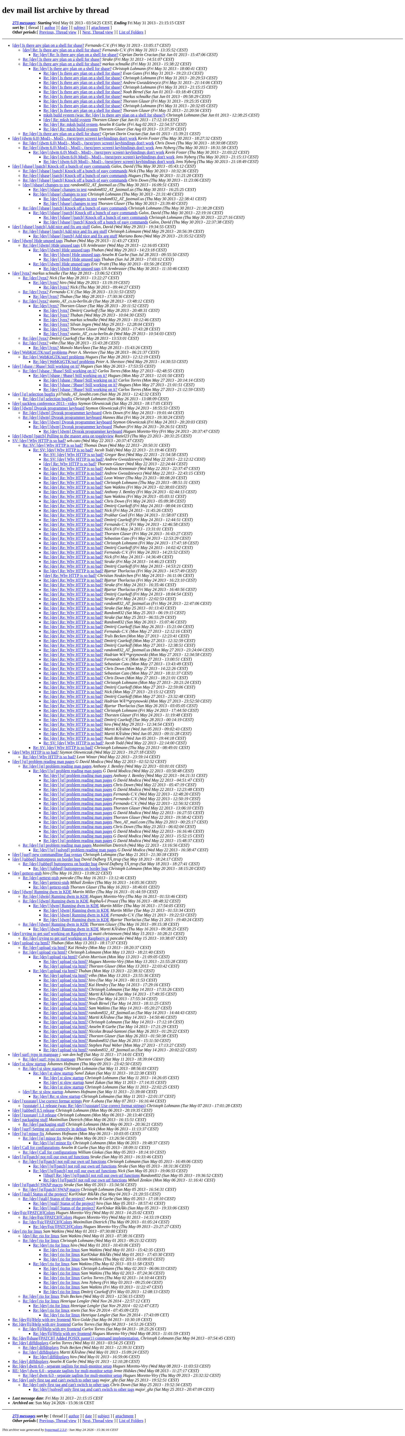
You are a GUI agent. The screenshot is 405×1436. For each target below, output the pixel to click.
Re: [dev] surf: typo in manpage (49, 1059)
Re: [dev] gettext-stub (41, 878)
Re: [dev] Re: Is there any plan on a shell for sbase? (75, 54)
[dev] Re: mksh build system (67, 120)
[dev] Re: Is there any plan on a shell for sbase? (62, 50)
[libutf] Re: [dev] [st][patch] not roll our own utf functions (91, 1175)
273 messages (23, 23)
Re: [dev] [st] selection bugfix (47, 399)
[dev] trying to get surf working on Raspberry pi (52, 933)
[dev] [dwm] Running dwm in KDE (42, 892)
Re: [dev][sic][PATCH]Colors (47, 1217)
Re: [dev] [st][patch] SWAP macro (51, 1189)
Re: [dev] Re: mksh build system (70, 124)
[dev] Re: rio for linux (41, 1236)
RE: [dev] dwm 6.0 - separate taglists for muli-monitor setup (62, 1371)
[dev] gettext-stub (27, 873)
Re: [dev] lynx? (36, 278)
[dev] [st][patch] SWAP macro (37, 1185)
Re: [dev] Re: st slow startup (56, 1096)
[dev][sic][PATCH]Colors (33, 1212)
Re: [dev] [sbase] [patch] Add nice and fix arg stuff (65, 231)
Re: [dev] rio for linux (41, 1240)
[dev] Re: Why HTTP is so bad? (69, 464)
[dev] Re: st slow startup (43, 1092)
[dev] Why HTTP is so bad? (35, 752)
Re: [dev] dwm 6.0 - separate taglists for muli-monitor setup (62, 1366)
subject (79, 27)
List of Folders (131, 32)
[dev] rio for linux (27, 1231)
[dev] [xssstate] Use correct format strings (47, 1101)
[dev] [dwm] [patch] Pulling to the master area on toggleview (63, 436)
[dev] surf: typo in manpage (35, 1054)
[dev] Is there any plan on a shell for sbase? (48, 45)
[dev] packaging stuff (30, 1119)
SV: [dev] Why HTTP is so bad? (39, 440)
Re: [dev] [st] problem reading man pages (57, 766)
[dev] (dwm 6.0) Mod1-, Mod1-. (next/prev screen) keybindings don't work (74, 138)
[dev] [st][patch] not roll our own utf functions (50, 1157)
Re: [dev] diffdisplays (30, 1343)
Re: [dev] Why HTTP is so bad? (49, 757)
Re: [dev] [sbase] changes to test (60, 189)
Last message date (27, 1398)
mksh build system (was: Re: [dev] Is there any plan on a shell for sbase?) (104, 115)
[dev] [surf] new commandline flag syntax (47, 854)
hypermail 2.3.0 (56, 1430)
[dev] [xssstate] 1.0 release (34, 1115)
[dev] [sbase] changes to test (46, 185)
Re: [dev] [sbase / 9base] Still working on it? (60, 371)
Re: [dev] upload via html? (45, 947)
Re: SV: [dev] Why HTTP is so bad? (53, 445)
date (64, 27)
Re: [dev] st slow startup (43, 1068)
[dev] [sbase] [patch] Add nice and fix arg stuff (51, 227)
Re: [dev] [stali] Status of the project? (54, 1198)
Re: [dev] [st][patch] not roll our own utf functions (64, 1161)
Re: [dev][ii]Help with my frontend (41, 1319)
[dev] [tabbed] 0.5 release (33, 1110)
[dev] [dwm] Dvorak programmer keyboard (48, 408)
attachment (100, 27)
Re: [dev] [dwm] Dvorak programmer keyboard (62, 413)
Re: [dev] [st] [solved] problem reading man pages (74, 850)
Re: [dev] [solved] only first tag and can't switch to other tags (83, 1389)
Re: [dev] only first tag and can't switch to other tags (55, 1380)
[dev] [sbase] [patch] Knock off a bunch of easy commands (61, 166)
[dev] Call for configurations (36, 1147)
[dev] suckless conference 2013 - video (44, 403)
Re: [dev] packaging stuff (44, 1124)
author (49, 27)
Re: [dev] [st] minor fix (42, 1138)
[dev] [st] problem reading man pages (43, 761)
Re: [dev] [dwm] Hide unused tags (51, 245)
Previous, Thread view (57, 32)
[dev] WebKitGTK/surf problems (39, 352)
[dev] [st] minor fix (28, 1133)
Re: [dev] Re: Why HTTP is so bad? (73, 468)
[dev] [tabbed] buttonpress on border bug (46, 859)
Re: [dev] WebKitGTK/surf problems (53, 357)
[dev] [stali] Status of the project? (40, 1194)
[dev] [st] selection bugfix (33, 394)
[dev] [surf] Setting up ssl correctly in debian (49, 1129)
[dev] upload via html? (31, 943)
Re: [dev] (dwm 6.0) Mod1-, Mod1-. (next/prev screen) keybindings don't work (88, 143)
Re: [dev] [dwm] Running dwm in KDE (56, 896)
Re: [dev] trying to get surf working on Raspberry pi (66, 938)
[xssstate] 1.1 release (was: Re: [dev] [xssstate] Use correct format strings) (84, 1105)
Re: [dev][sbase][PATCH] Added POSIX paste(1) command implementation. (75, 1338)
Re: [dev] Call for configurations (50, 1152)
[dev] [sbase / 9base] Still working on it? (46, 366)
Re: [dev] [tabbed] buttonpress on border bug (60, 864)
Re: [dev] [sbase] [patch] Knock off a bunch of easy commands (75, 171)
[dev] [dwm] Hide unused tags (37, 240)
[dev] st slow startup (29, 1064)
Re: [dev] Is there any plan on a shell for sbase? (62, 59)
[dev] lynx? (21, 273)
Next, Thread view (97, 32)
